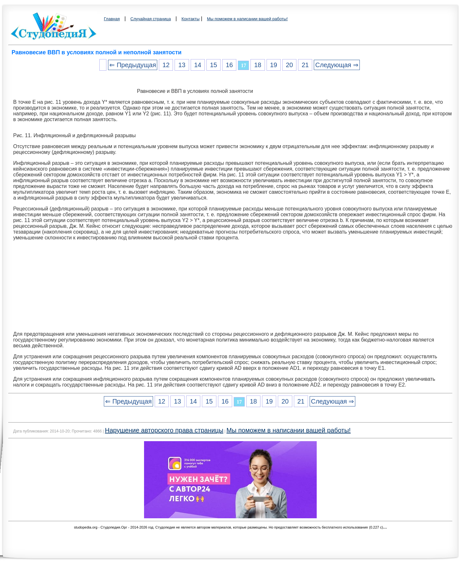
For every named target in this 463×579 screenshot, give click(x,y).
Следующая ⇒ (336, 64)
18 (257, 64)
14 (197, 64)
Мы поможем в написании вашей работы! (247, 18)
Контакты (190, 18)
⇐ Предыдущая (132, 64)
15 (213, 64)
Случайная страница (151, 18)
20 (289, 64)
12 (165, 64)
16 (229, 64)
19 (273, 64)
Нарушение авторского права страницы (164, 430)
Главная (112, 18)
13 (181, 64)
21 (305, 64)
